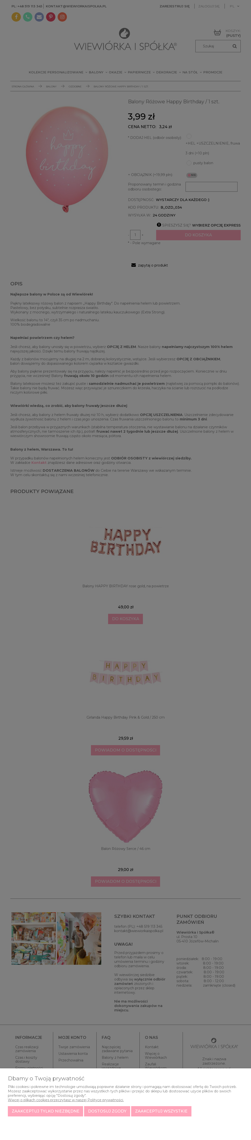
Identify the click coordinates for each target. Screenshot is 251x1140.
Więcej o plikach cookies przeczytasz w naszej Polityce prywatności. (66, 1100)
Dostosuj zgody (107, 1111)
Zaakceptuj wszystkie (161, 1111)
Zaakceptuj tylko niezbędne (45, 1111)
